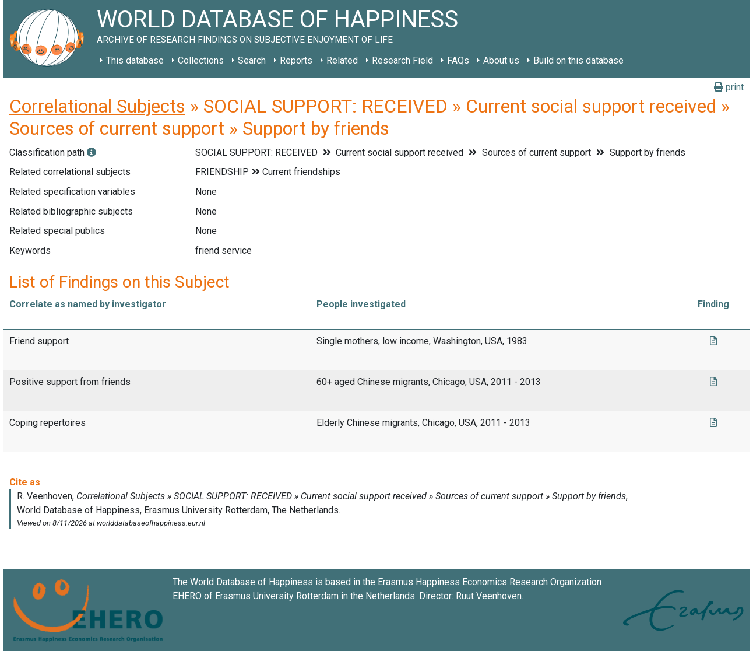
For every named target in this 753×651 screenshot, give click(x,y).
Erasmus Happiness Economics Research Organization (489, 581)
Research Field (402, 60)
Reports (296, 60)
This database (135, 60)
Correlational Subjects (97, 106)
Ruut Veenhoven (489, 595)
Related (342, 60)
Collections (201, 60)
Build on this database (578, 60)
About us (501, 60)
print (729, 87)
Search (252, 60)
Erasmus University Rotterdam (277, 595)
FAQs (458, 60)
